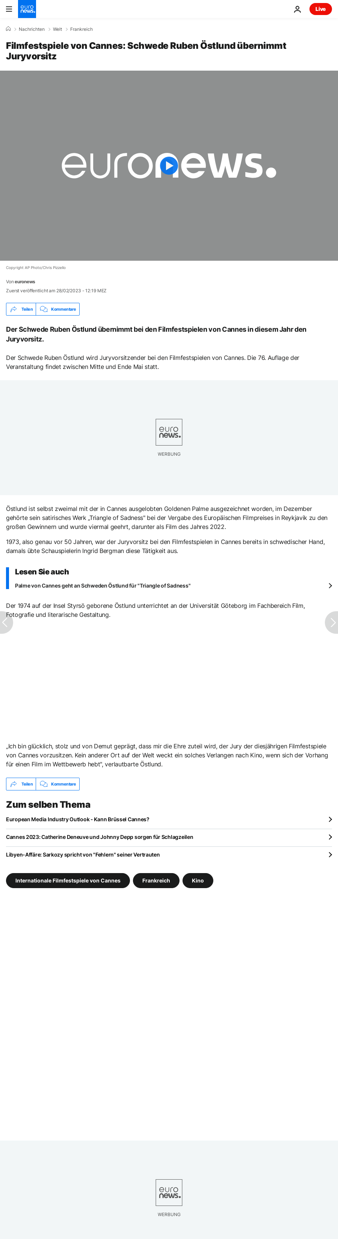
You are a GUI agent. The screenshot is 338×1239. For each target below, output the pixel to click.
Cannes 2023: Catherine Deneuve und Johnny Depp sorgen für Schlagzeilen (99, 837)
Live (320, 9)
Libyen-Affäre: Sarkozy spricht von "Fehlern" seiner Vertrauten (83, 854)
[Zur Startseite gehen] (27, 9)
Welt (57, 29)
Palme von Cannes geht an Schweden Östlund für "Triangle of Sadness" (102, 585)
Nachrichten (32, 29)
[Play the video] (169, 166)
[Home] (8, 29)
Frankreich (81, 29)
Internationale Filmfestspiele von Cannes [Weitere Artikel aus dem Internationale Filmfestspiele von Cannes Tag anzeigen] (68, 880)
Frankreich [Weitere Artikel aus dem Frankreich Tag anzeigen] (156, 880)
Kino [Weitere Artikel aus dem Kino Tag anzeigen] (198, 880)
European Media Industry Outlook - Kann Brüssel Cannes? (77, 819)
